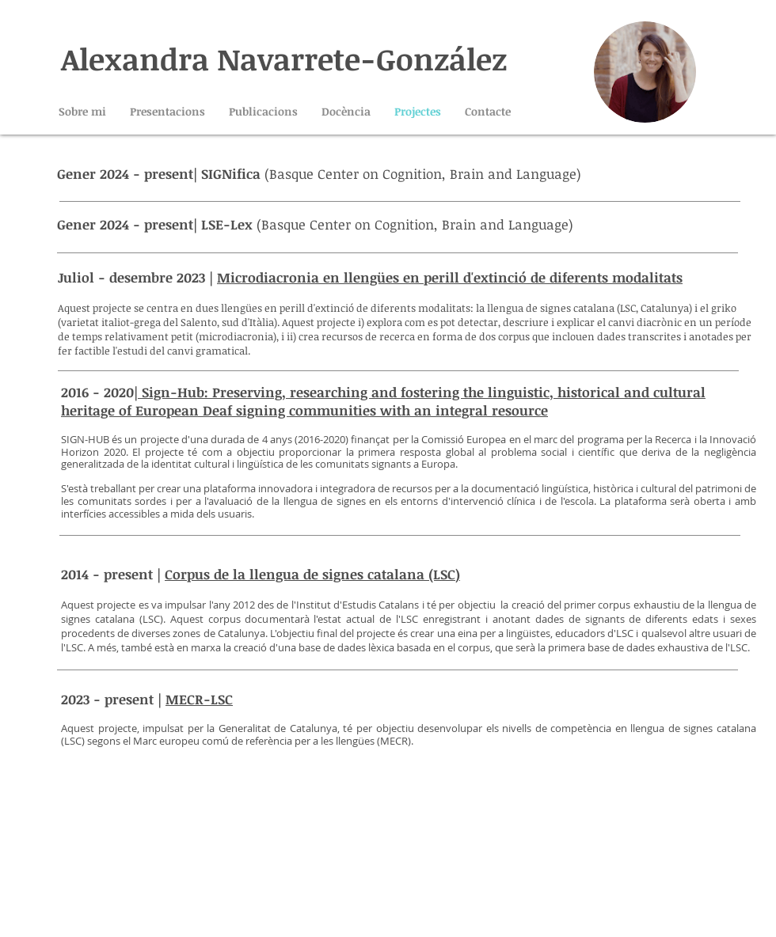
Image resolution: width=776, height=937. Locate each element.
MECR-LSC (199, 699)
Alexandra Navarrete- (218, 58)
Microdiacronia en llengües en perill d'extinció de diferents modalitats (450, 277)
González (441, 58)
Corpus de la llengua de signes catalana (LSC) (312, 574)
